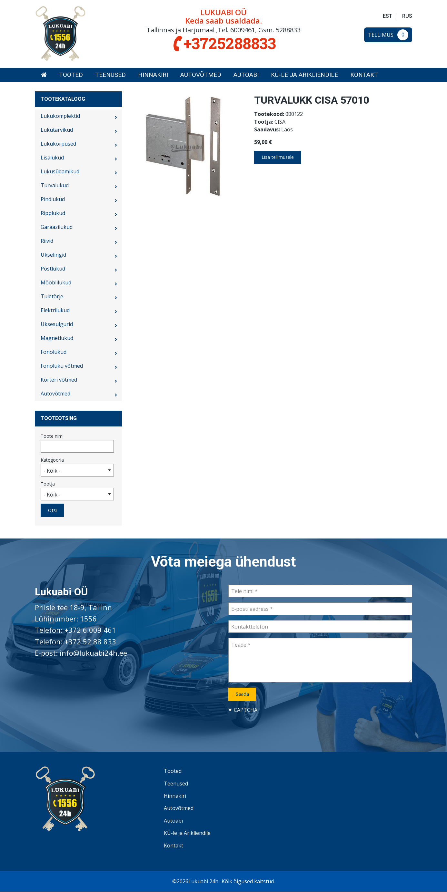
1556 (88, 618)
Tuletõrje (52, 296)
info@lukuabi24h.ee (93, 653)
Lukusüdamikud (60, 171)
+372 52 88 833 (90, 641)
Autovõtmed (200, 74)
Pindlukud (53, 199)
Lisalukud (52, 157)
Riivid (47, 240)
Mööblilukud (56, 282)
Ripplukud (53, 213)
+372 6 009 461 (90, 630)
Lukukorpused (58, 143)
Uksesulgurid (57, 324)
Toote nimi (52, 436)
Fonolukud (53, 351)
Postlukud (53, 268)
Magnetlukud (57, 338)
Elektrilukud (55, 310)
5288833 (288, 30)
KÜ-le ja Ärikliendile (304, 74)
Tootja (48, 484)
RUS (407, 16)
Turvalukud (55, 185)
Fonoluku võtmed (62, 365)
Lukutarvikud (57, 129)
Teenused (110, 74)
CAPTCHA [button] (245, 709)
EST (387, 16)
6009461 (242, 30)
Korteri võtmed (59, 379)
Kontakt (364, 74)
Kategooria (52, 460)
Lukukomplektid (60, 115)
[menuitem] (44, 75)
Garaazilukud (57, 227)
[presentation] (277, 726)
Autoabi (246, 74)
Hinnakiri (153, 74)
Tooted (71, 74)
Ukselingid (53, 254)
